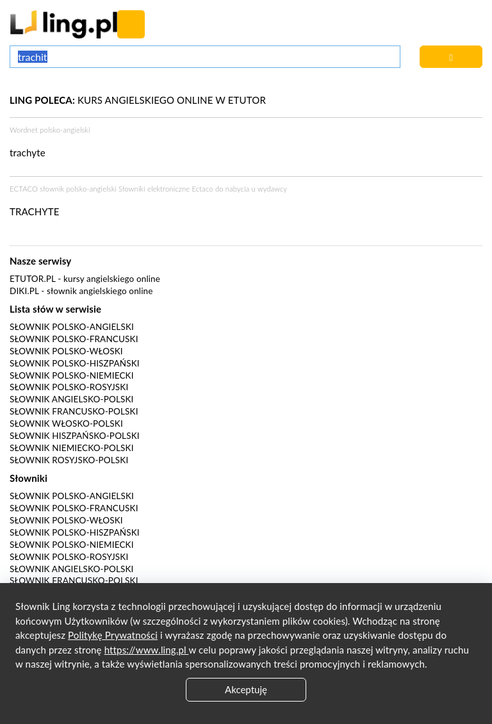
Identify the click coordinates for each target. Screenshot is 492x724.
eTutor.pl (33, 279)
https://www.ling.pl (146, 649)
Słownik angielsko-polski (71, 399)
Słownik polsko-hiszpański (75, 363)
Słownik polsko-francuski (74, 339)
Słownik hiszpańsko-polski (75, 436)
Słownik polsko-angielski (72, 327)
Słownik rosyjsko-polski (69, 460)
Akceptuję (246, 689)
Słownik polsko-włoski (66, 351)
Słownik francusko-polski (74, 411)
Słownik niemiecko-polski (72, 448)
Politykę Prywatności (113, 635)
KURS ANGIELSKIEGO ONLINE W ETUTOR (138, 100)
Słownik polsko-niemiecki (72, 375)
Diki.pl (24, 291)
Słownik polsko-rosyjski (69, 387)
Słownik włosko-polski (66, 423)
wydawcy (272, 189)
